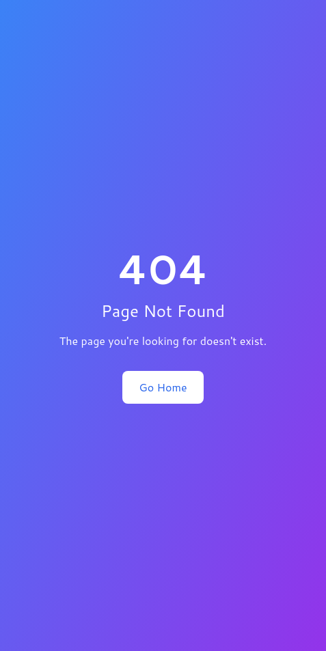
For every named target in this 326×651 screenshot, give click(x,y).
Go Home (163, 387)
